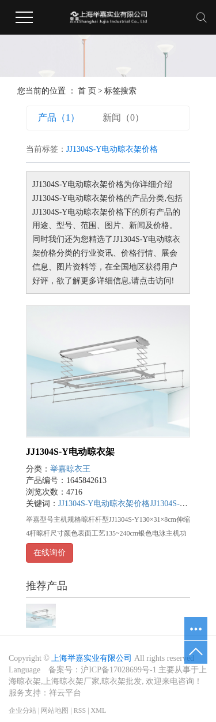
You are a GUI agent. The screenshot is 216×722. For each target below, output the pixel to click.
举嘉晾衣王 (70, 469)
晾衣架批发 (121, 681)
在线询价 (49, 552)
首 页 (87, 91)
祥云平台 (65, 693)
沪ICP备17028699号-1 (118, 669)
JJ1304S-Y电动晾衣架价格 (104, 503)
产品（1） (58, 117)
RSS (80, 710)
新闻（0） (123, 117)
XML (99, 710)
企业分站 (22, 710)
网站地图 (55, 710)
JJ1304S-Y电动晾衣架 (70, 452)
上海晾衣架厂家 (71, 681)
